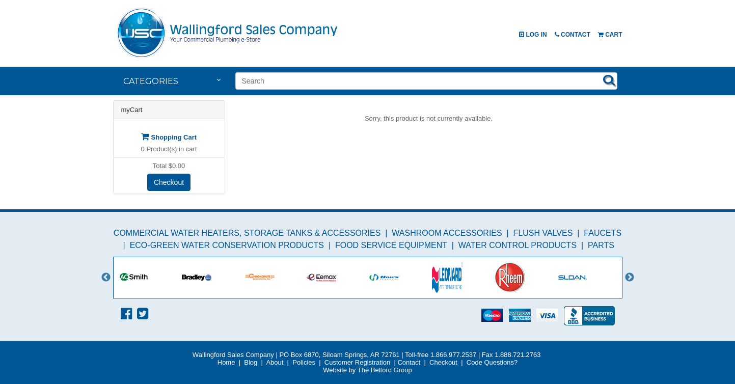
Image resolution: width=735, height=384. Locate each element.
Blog (250, 362)
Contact (572, 34)
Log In (533, 34)
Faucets (602, 233)
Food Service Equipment (391, 245)
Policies (303, 362)
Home (226, 362)
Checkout (169, 182)
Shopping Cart (169, 137)
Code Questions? (492, 362)
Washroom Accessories (447, 233)
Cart (610, 34)
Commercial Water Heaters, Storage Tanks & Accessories (247, 233)
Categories (150, 81)
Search (609, 80)
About (274, 362)
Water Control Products (517, 245)
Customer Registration (357, 362)
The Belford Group (385, 370)
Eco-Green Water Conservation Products (227, 245)
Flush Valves (543, 233)
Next (629, 277)
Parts (601, 245)
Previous (106, 277)
